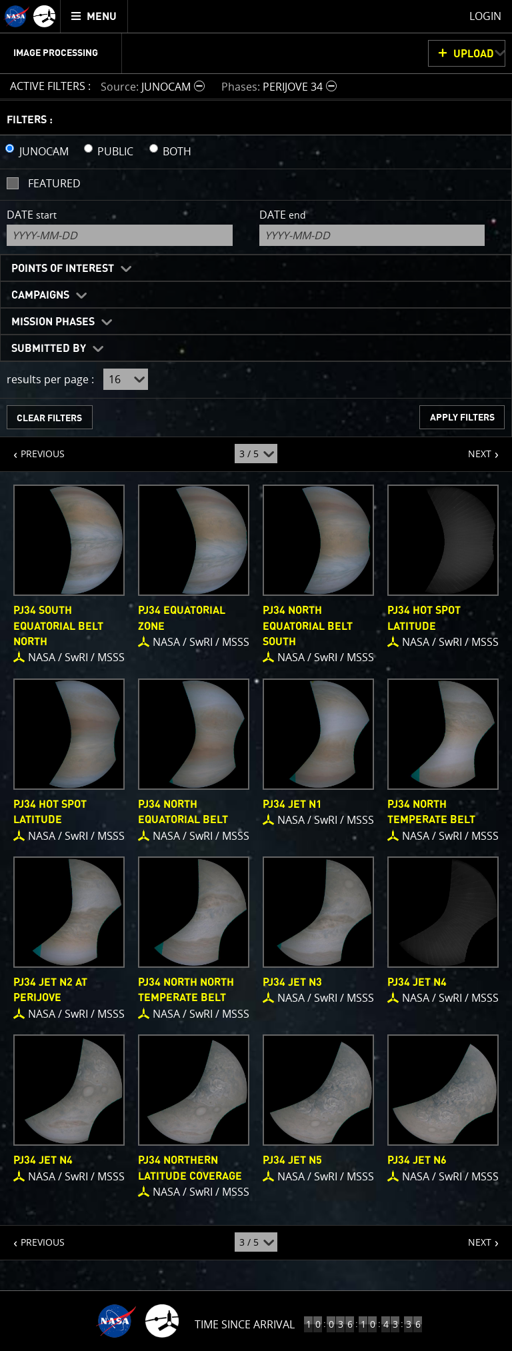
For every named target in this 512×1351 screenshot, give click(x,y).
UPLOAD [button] (473, 54)
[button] (154, 86)
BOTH (177, 151)
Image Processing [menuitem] (55, 53)
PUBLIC (115, 151)
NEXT (473, 448)
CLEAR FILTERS (49, 418)
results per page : (50, 379)
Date (32, 214)
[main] (256, 675)
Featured (54, 183)
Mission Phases (53, 322)
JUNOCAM (44, 151)
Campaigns (40, 295)
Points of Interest (62, 268)
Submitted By (48, 348)
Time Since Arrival (245, 1324)
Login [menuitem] (485, 16)
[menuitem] (94, 16)
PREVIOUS (32, 448)
